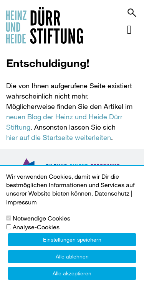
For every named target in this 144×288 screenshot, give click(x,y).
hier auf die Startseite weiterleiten (58, 137)
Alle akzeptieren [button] (72, 273)
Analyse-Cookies (36, 226)
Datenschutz (111, 193)
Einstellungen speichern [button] (72, 239)
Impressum (21, 202)
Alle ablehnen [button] (72, 256)
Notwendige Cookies (41, 218)
